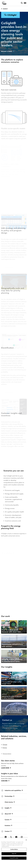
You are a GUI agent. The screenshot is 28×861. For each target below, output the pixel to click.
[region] (14, 849)
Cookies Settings (14, 849)
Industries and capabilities (14, 790)
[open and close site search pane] (22, 3)
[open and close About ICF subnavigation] (2, 814)
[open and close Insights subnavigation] (2, 808)
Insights (8, 808)
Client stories (10, 802)
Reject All (14, 853)
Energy (4, 8)
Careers (8, 820)
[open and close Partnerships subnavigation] (2, 796)
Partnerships (9, 796)
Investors (8, 825)
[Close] (26, 840)
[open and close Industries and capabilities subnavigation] (2, 790)
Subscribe (5, 780)
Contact (8, 831)
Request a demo (7, 51)
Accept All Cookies (14, 858)
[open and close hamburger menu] (25, 3)
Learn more (6, 768)
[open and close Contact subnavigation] (2, 831)
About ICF (9, 814)
